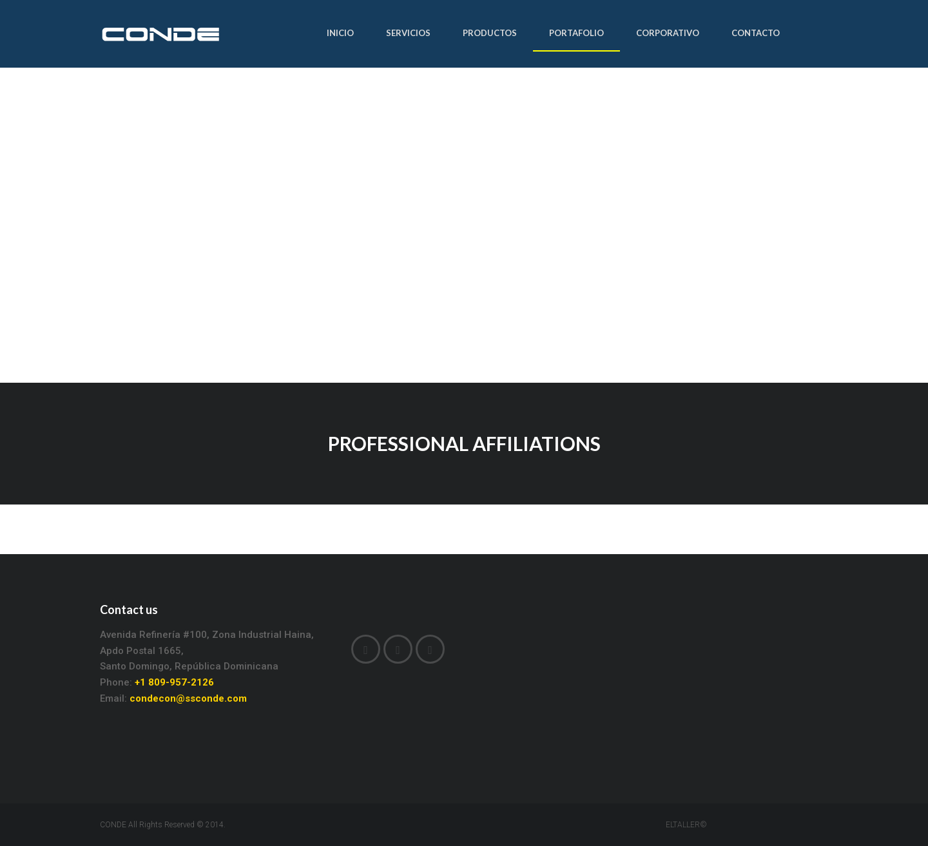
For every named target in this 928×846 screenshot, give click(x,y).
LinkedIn (398, 650)
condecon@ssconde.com (188, 698)
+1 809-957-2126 (174, 682)
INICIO (340, 33)
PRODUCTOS (490, 33)
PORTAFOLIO (576, 33)
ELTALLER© (686, 824)
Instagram (430, 650)
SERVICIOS (408, 33)
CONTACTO (755, 33)
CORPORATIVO (667, 33)
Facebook (365, 650)
